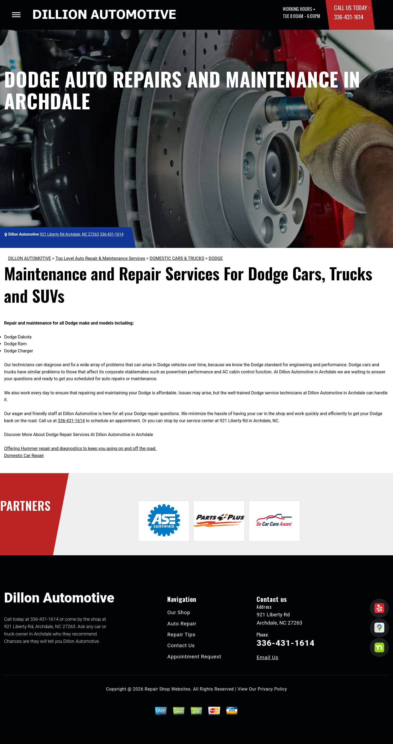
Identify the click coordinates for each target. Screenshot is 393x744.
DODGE (216, 258)
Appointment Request (194, 656)
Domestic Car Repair (24, 455)
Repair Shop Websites (167, 689)
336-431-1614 (348, 17)
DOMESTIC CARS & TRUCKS (177, 258)
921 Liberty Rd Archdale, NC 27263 (69, 234)
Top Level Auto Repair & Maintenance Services (100, 258)
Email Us (267, 657)
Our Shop (178, 612)
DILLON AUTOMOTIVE (29, 258)
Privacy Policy (272, 689)
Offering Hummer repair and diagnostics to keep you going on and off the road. (80, 448)
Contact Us (181, 645)
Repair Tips (181, 634)
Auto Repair (181, 623)
